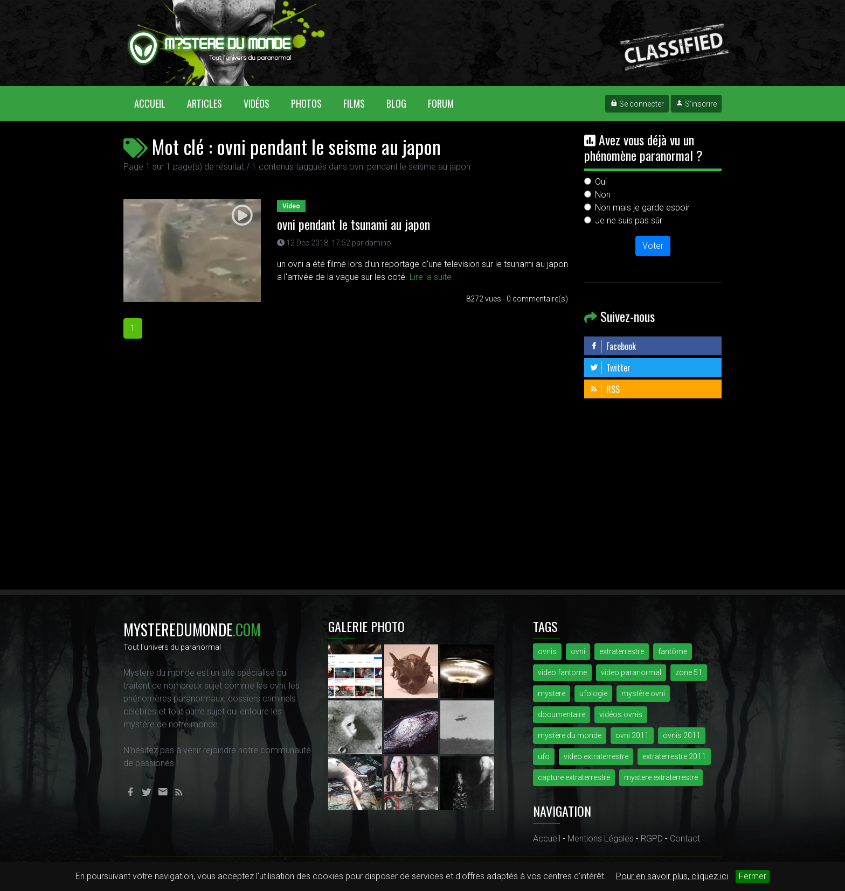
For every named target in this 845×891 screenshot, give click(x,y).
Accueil (155, 103)
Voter (652, 246)
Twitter (610, 367)
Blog (396, 103)
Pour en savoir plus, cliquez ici (672, 876)
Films (354, 103)
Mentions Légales (600, 838)
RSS (605, 389)
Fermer (752, 876)
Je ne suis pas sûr (628, 220)
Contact (685, 838)
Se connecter (637, 104)
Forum (441, 103)
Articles (204, 103)
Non (603, 195)
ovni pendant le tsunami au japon (353, 224)
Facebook (613, 346)
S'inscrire (696, 104)
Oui (601, 182)
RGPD (652, 838)
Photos (306, 103)
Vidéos (256, 103)
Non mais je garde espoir (642, 207)
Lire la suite (431, 277)
